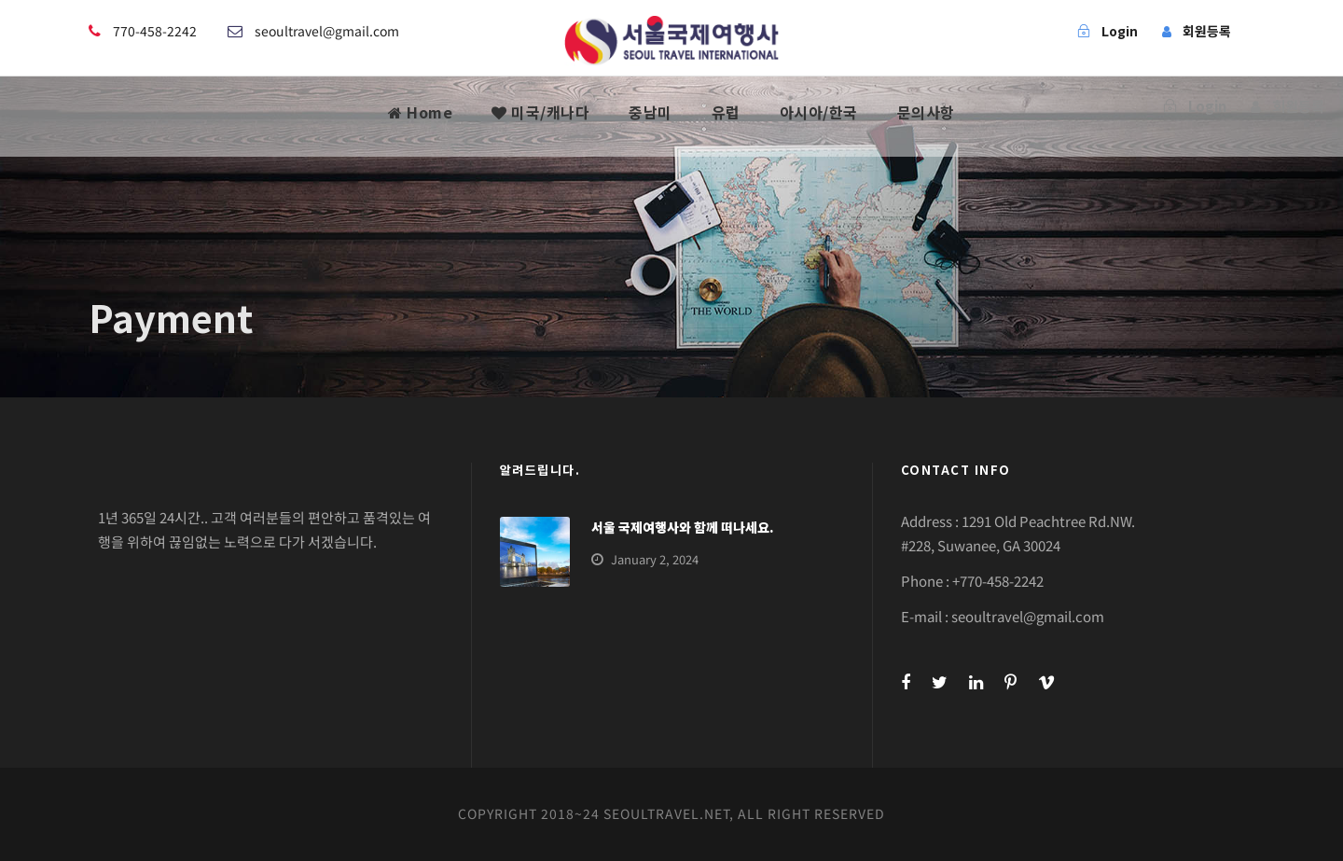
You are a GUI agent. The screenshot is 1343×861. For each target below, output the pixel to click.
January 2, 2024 (655, 559)
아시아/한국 (819, 112)
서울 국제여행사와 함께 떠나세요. (682, 527)
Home (420, 112)
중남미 (650, 112)
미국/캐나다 (540, 112)
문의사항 (926, 112)
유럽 (726, 112)
